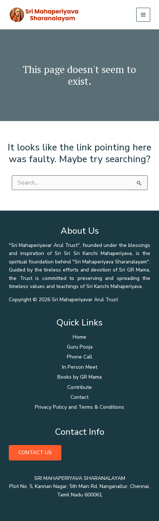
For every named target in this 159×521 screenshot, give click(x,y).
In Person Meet (79, 367)
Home (79, 337)
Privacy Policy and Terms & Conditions (79, 407)
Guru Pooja (80, 346)
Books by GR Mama (79, 377)
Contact (79, 397)
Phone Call (79, 356)
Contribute (79, 387)
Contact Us (35, 452)
